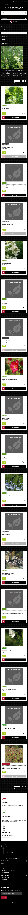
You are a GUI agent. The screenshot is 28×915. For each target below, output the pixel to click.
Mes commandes (5, 877)
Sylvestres (4, 36)
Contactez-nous (23, 1)
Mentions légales (5, 872)
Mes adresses (4, 881)
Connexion (16, 1)
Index (3, 868)
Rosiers (2, 863)
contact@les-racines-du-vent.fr (12, 858)
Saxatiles (4, 39)
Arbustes (3, 867)
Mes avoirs (4, 879)
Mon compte (5, 875)
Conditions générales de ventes (8, 870)
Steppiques (4, 29)
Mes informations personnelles (8, 883)
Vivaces (2, 865)
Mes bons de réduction (6, 885)
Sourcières (4, 33)
